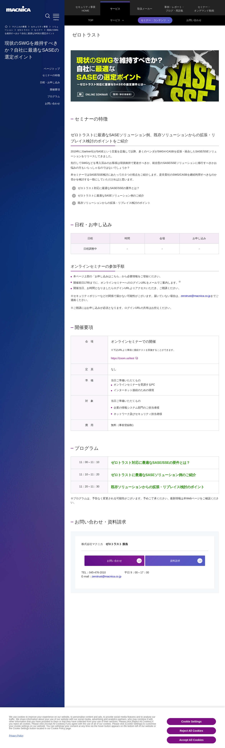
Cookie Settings (191, 721)
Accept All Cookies (191, 739)
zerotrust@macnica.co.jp (195, 295)
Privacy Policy (16, 735)
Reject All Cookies (191, 730)
